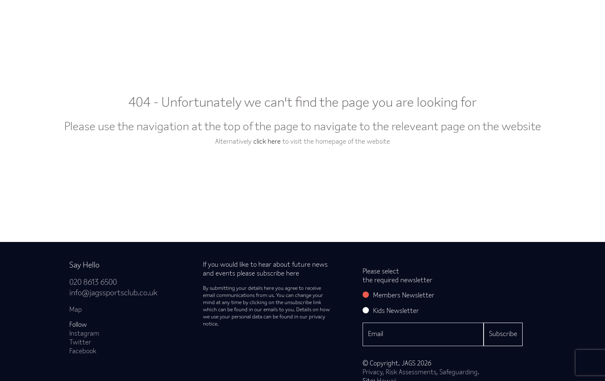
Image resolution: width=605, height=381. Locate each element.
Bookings (240, 14)
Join (161, 14)
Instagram (84, 334)
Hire (401, 14)
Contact (515, 14)
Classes (197, 14)
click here (267, 142)
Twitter (80, 342)
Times (435, 14)
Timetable (286, 14)
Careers (474, 14)
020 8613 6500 (93, 283)
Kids (368, 14)
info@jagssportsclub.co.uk (113, 293)
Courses (331, 14)
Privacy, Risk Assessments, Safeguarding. (421, 372)
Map (75, 310)
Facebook (82, 351)
